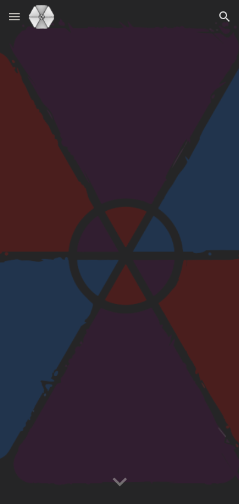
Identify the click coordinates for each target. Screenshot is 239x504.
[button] (14, 16)
